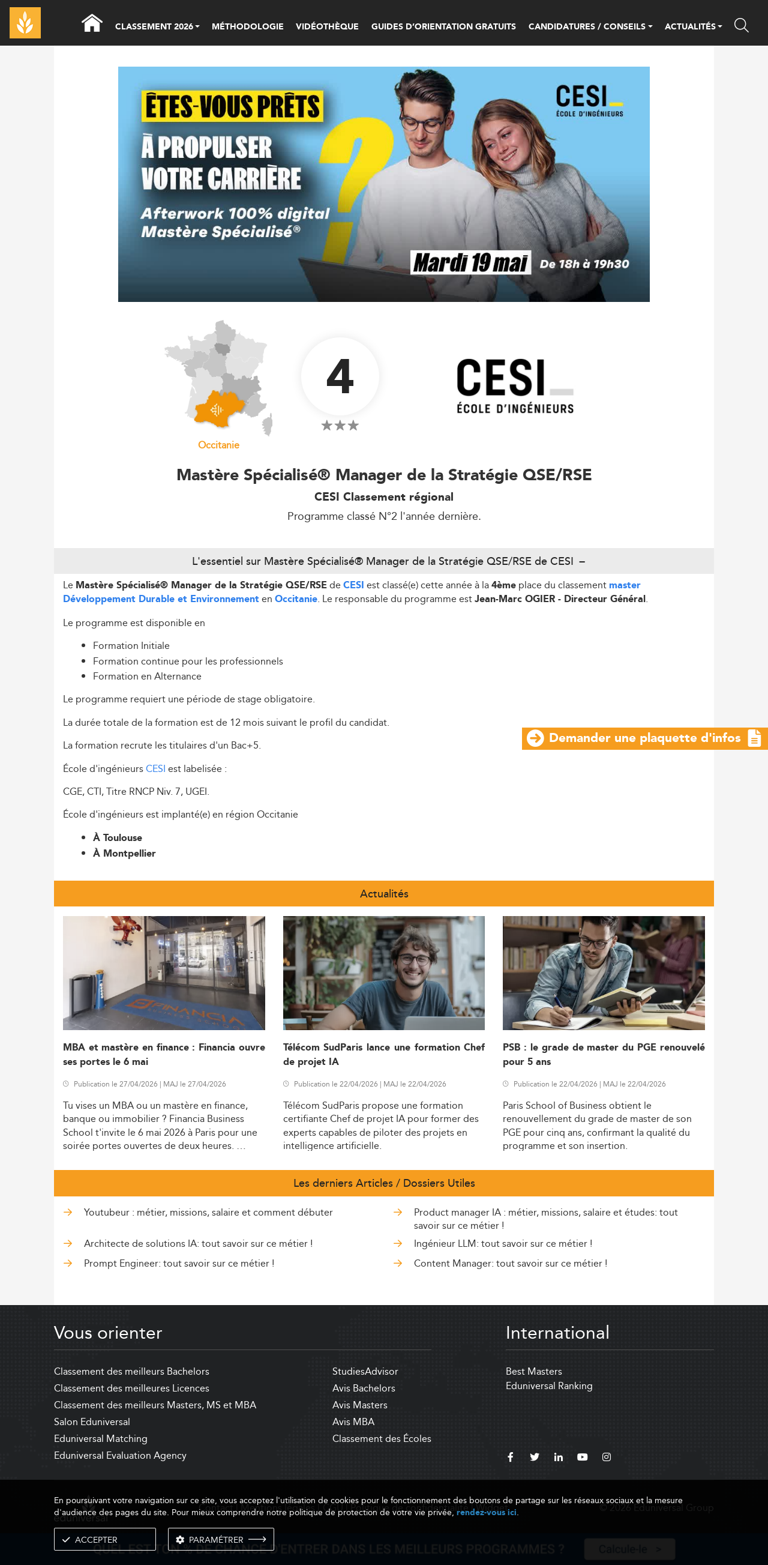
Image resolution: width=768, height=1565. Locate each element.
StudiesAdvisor (365, 1371)
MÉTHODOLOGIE (248, 27)
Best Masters (534, 1371)
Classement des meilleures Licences (131, 1388)
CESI (353, 585)
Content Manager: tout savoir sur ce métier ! (510, 1263)
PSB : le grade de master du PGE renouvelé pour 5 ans (604, 1054)
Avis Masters (360, 1405)
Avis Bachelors (363, 1388)
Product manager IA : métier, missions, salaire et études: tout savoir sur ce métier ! (546, 1219)
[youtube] (582, 1458)
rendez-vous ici (487, 1512)
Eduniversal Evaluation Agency (120, 1455)
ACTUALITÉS (690, 28)
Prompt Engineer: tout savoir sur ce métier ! (179, 1263)
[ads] (384, 298)
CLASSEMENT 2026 (154, 28)
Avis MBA (353, 1421)
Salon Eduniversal (92, 1421)
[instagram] (606, 1458)
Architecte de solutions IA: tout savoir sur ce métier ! (198, 1243)
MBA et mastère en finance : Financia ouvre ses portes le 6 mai (164, 1054)
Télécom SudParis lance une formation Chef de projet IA (384, 1054)
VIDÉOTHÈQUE (327, 27)
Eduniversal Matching (101, 1438)
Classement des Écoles (381, 1438)
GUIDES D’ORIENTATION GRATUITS (443, 27)
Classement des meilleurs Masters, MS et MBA (155, 1405)
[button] (197, 28)
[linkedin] (558, 1458)
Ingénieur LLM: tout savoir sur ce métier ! (503, 1243)
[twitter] (534, 1458)
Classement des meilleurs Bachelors (131, 1371)
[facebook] (510, 1458)
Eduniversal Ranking (549, 1385)
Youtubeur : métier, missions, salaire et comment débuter (208, 1212)
